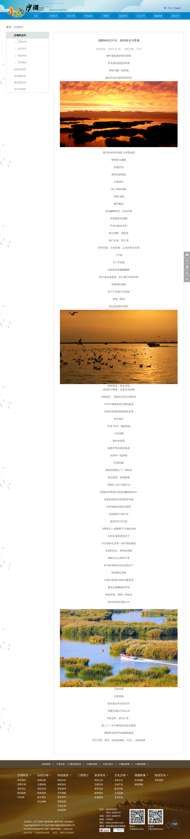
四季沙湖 (21, 784)
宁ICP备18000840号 (33, 829)
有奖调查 (159, 780)
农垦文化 (118, 780)
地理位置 (41, 780)
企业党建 (118, 793)
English (177, 8)
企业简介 (28, 821)
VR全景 (21, 797)
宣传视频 (139, 780)
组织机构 (48, 821)
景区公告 (98, 780)
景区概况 (21, 780)
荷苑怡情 (61, 801)
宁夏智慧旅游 (74, 764)
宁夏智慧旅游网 (41, 832)
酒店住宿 (41, 788)
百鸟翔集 (61, 793)
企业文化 (118, 797)
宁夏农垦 (60, 764)
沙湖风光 (53, 16)
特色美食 (41, 793)
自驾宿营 (61, 810)
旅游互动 (175, 16)
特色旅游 (88, 16)
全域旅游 (98, 797)
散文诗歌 (118, 788)
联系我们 (69, 821)
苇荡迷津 (61, 788)
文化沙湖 (140, 16)
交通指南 (41, 784)
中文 (170, 8)
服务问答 (59, 821)
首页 (36, 16)
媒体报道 (98, 793)
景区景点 (21, 788)
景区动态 (98, 788)
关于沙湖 (38, 821)
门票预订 (105, 16)
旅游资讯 (123, 16)
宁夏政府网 (124, 764)
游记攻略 (41, 801)
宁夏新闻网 (140, 764)
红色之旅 (61, 806)
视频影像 (158, 16)
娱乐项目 (41, 797)
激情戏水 (61, 784)
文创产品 (118, 784)
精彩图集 (139, 784)
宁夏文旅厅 (108, 764)
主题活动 (98, 784)
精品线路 (21, 793)
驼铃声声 (61, 797)
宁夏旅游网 (91, 764)
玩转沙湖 (70, 16)
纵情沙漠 (61, 780)
